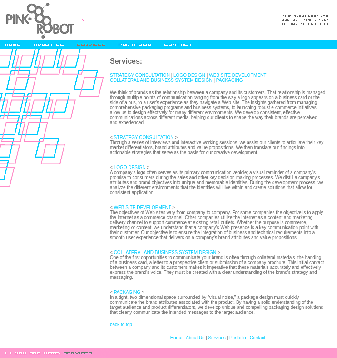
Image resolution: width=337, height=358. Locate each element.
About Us (195, 337)
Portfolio (237, 337)
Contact (257, 337)
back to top (121, 324)
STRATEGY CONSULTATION (140, 75)
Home (176, 337)
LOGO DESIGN (189, 75)
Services (216, 337)
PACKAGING (229, 80)
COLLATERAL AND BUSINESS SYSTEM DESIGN (161, 80)
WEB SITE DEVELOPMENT (237, 75)
